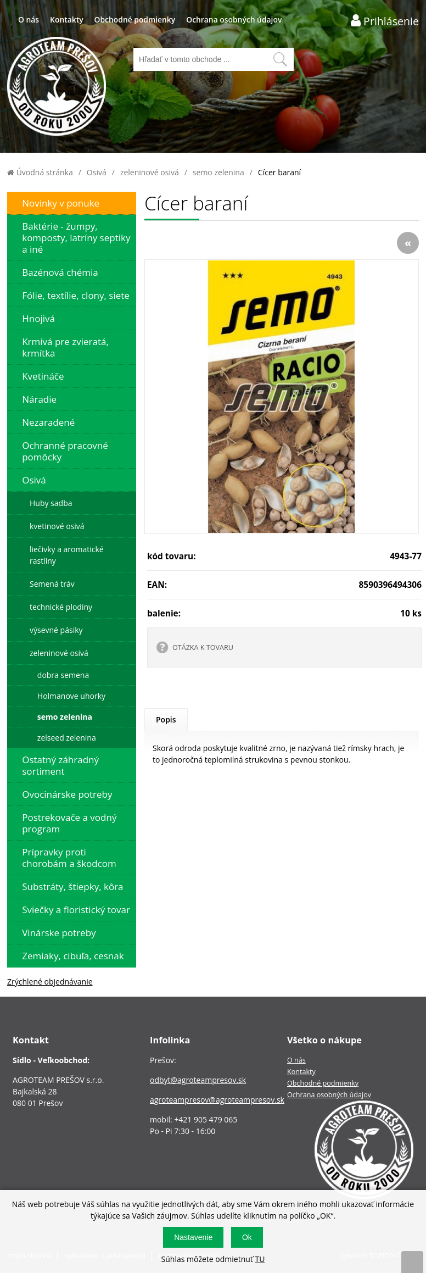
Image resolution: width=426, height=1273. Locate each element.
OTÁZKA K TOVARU (202, 647)
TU (260, 1259)
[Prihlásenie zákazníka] (385, 20)
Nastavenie (193, 1237)
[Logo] (56, 87)
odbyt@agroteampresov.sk (198, 1080)
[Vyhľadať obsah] (280, 59)
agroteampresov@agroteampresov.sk (217, 1099)
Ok (247, 1237)
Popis (166, 719)
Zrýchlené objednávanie (50, 981)
